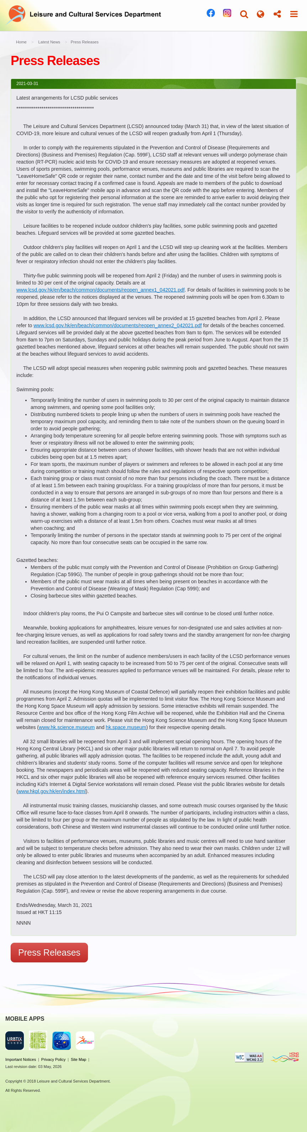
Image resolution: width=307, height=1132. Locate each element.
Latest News (49, 42)
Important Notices (20, 1059)
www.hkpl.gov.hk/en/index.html (52, 791)
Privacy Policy (53, 1059)
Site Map (78, 1059)
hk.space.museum (126, 727)
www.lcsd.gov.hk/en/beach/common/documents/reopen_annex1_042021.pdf (100, 290)
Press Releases (49, 952)
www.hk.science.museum (67, 727)
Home (21, 42)
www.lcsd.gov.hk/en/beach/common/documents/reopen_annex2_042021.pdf (117, 325)
